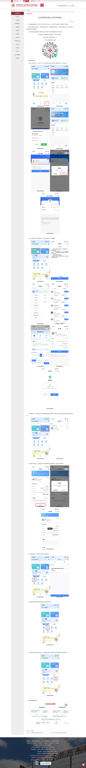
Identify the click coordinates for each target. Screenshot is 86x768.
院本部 (38, 749)
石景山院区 (39, 751)
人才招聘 (34, 743)
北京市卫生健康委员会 (45, 740)
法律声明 (40, 743)
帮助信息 (57, 743)
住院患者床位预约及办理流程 (60, 732)
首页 (19, 10)
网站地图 (51, 743)
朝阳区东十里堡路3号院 (47, 753)
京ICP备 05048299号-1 (36, 747)
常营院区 (39, 753)
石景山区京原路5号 (47, 751)
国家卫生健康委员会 (36, 740)
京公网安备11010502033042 (48, 747)
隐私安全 (46, 743)
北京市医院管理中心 (55, 740)
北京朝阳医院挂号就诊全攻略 (37, 732)
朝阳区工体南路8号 (45, 749)
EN (39, 1)
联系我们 (29, 743)
